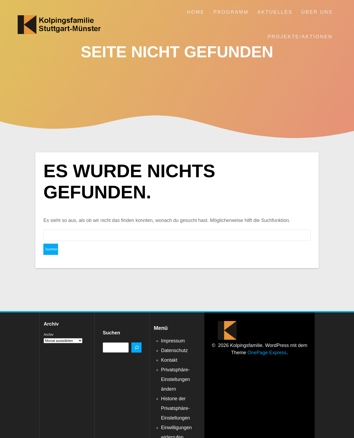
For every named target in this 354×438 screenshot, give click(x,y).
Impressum (173, 329)
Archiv (48, 323)
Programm (231, 12)
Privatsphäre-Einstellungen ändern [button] (175, 368)
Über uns (317, 12)
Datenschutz (174, 339)
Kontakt (169, 349)
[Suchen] (136, 336)
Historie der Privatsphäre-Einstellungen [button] (175, 397)
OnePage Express (267, 341)
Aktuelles (274, 12)
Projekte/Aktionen (300, 36)
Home (195, 12)
